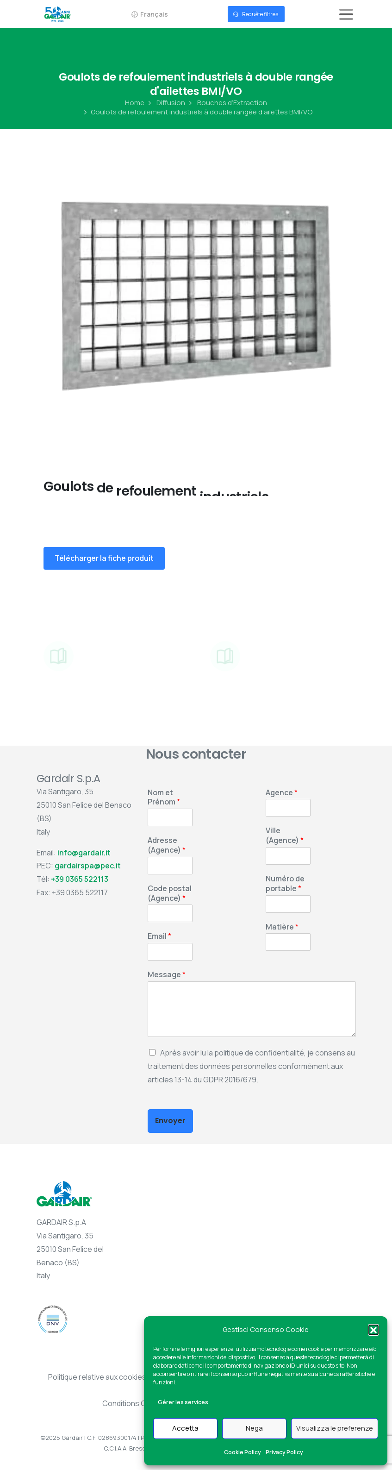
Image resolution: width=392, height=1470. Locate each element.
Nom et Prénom (164, 797)
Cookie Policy (242, 1452)
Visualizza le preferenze (334, 1428)
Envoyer (170, 1120)
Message (167, 975)
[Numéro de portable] (288, 904)
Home (134, 102)
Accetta (185, 1428)
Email (159, 936)
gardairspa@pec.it (88, 866)
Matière (282, 927)
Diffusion (165, 102)
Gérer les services (183, 1402)
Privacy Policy (284, 1452)
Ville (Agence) (285, 835)
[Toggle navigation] (346, 14)
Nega (254, 1428)
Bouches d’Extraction (227, 102)
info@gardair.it (84, 853)
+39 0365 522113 (79, 879)
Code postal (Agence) (170, 893)
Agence (282, 793)
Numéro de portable (285, 883)
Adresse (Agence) (167, 845)
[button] (373, 1329)
